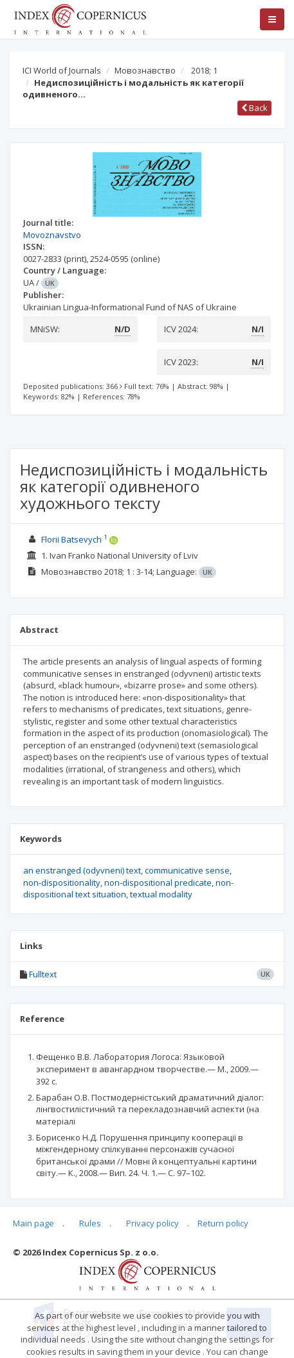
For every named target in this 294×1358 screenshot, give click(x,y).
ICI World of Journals (62, 70)
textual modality (161, 894)
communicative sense (187, 870)
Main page (33, 1223)
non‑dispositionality (61, 882)
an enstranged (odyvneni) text (82, 870)
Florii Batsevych (71, 539)
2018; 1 (204, 70)
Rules (90, 1223)
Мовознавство (145, 70)
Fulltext (43, 974)
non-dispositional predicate (158, 882)
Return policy (223, 1223)
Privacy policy (152, 1223)
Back (254, 108)
